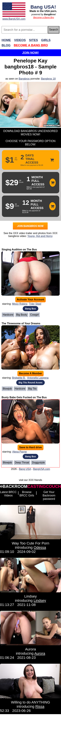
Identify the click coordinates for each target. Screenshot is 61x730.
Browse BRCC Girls (26, 493)
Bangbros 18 (48, 78)
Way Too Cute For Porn (30, 543)
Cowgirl (34, 314)
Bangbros (24, 78)
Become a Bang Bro (43, 17)
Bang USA (25, 469)
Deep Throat (22, 462)
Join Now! (30, 52)
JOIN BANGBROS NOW (30, 226)
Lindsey (30, 596)
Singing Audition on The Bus (19, 249)
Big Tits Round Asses (30, 382)
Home (6, 40)
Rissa (39, 706)
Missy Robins (19, 303)
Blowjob (7, 388)
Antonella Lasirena (38, 377)
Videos (20, 40)
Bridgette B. (19, 377)
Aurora (30, 649)
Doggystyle (38, 462)
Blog (6, 45)
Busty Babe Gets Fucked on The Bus (24, 397)
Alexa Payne (19, 451)
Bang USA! (43, 7)
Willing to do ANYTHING (30, 702)
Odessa (40, 547)
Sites (33, 40)
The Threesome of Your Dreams (21, 323)
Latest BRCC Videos (8, 493)
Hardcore (8, 314)
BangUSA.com (41, 469)
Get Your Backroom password (48, 495)
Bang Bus (30, 308)
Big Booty (21, 314)
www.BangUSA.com (13, 18)
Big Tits (32, 388)
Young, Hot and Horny (40, 236)
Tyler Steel (35, 303)
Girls (46, 40)
